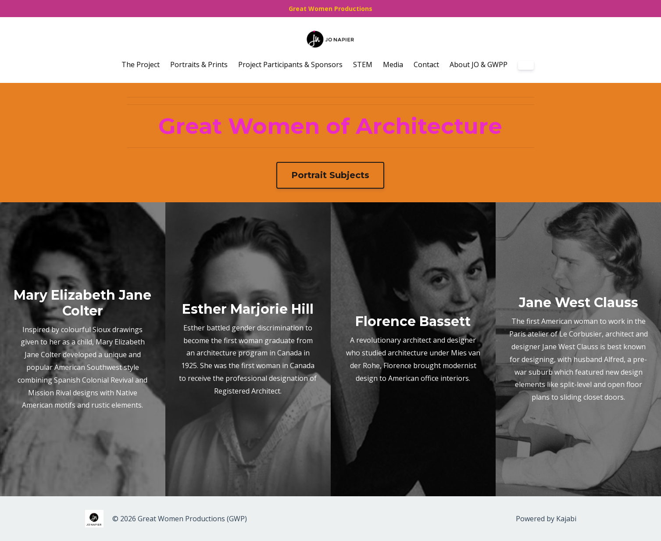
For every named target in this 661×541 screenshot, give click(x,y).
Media (393, 64)
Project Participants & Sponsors (290, 64)
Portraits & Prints (199, 64)
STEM (362, 64)
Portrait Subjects (330, 175)
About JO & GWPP (478, 64)
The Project (140, 64)
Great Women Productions (330, 8)
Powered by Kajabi (546, 518)
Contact (426, 64)
